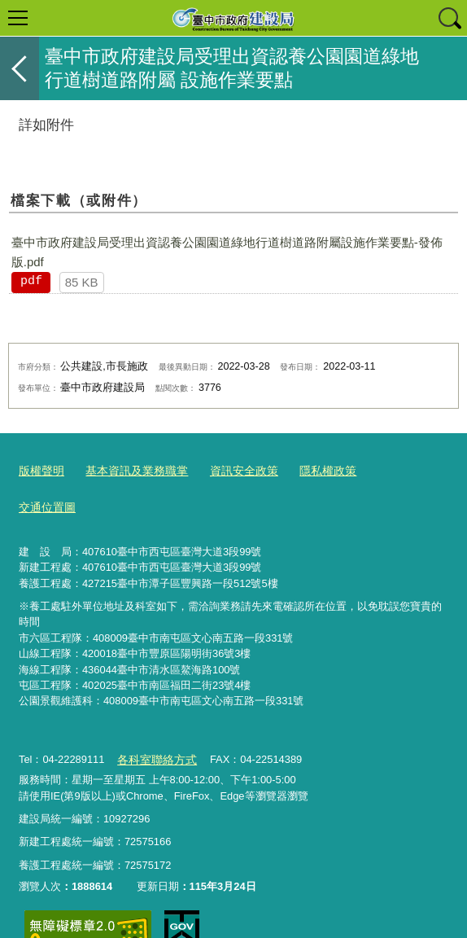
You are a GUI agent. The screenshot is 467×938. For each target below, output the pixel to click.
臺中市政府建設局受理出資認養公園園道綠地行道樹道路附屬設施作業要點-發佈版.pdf (227, 252)
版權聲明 (40, 470)
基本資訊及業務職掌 (129, 470)
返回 (19, 68)
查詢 (449, 18)
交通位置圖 (385, 470)
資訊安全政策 (231, 470)
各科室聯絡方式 (153, 719)
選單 (18, 18)
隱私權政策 (310, 470)
